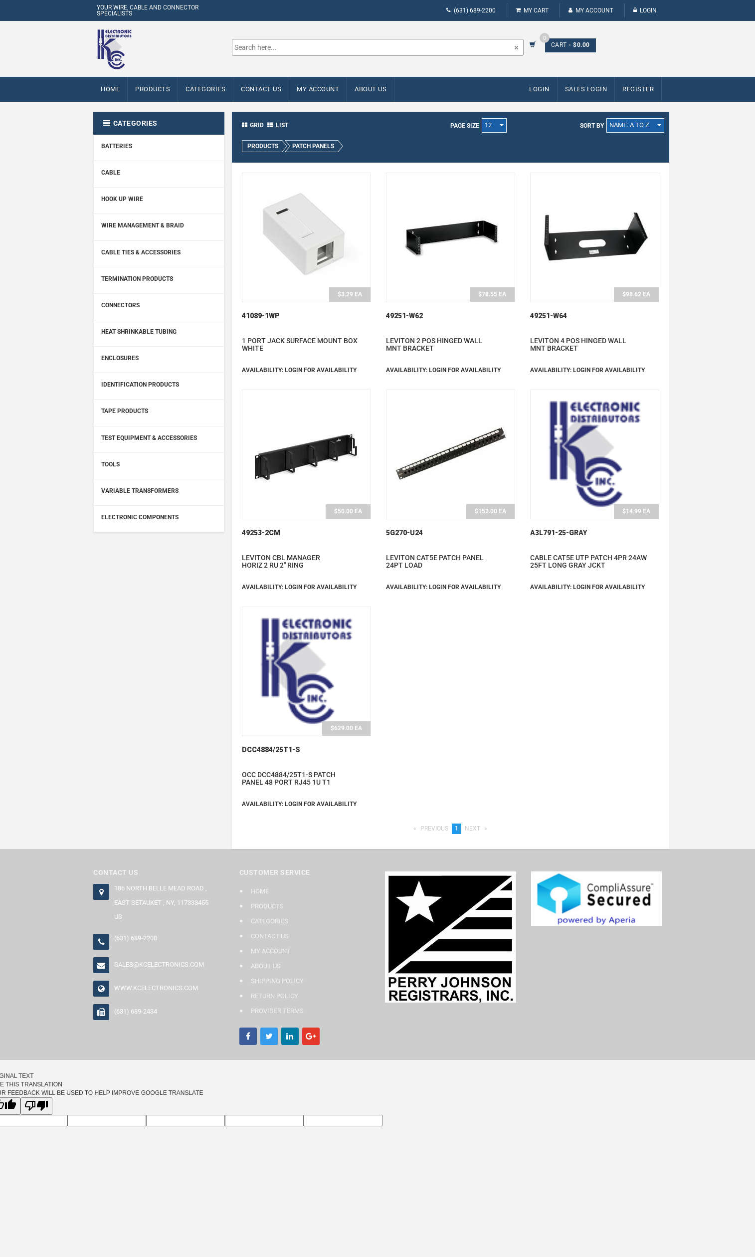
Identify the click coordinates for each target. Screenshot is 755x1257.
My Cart (532, 10)
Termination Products (137, 278)
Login (645, 10)
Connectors (120, 305)
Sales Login (586, 89)
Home (110, 89)
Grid (253, 125)
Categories (205, 89)
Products (152, 89)
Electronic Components (140, 517)
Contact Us (261, 89)
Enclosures (120, 358)
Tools (110, 464)
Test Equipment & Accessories (149, 437)
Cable (110, 172)
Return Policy (274, 996)
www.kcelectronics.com (156, 988)
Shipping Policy (277, 981)
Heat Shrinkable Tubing (139, 331)
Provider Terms (277, 1011)
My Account (590, 10)
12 (494, 125)
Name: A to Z (635, 125)
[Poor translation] (36, 1106)
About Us (370, 89)
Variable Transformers (140, 490)
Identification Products (140, 384)
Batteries (116, 146)
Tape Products (124, 411)
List (277, 125)
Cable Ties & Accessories (141, 252)
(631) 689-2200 (471, 10)
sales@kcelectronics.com (159, 964)
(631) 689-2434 (135, 1011)
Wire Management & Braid (142, 225)
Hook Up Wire (122, 199)
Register (638, 89)
